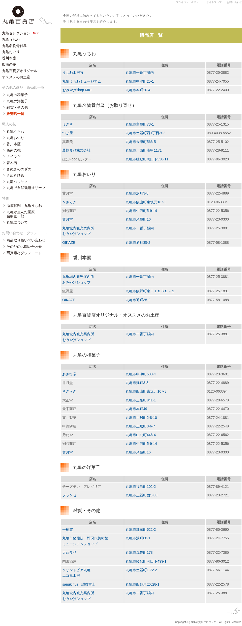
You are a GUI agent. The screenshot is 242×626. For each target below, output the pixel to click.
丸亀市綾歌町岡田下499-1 (146, 561)
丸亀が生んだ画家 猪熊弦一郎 (21, 214)
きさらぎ (69, 202)
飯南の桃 (9, 64)
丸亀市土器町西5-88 (141, 495)
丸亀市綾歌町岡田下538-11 (147, 159)
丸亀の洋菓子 (17, 101)
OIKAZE (68, 242)
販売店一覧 (15, 114)
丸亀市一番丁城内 (140, 72)
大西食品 (69, 552)
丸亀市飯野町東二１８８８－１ (150, 291)
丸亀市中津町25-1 (140, 81)
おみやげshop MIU (77, 90)
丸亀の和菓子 (17, 95)
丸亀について (17, 222)
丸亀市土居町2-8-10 (141, 418)
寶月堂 (67, 219)
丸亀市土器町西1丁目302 (145, 133)
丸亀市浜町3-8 (137, 193)
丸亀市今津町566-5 (141, 142)
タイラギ (14, 156)
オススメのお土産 (16, 77)
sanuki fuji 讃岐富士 (79, 584)
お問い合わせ (234, 2)
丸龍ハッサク (17, 182)
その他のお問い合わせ (24, 247)
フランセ (69, 495)
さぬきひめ (15, 175)
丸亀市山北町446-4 (141, 435)
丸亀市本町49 (136, 409)
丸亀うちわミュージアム (81, 81)
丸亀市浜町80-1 (138, 538)
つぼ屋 (67, 133)
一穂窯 (67, 529)
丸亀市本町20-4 (138, 90)
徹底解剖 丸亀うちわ (24, 206)
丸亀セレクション (16, 33)
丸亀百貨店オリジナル (19, 71)
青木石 (12, 163)
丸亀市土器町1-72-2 (141, 570)
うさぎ (67, 124)
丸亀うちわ (11, 39)
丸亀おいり (11, 52)
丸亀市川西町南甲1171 (144, 150)
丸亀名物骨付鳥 (14, 46)
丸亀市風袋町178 (139, 552)
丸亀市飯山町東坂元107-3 (146, 202)
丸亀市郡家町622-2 (141, 529)
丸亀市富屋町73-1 (140, 124)
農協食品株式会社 (76, 150)
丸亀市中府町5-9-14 (141, 211)
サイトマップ (214, 2)
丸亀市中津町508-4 (141, 374)
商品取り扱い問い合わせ (26, 240)
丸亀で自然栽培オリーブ (26, 188)
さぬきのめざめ (19, 169)
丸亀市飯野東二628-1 (142, 584)
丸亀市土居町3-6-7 (140, 426)
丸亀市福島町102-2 (141, 487)
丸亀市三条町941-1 (141, 400)
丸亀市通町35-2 (138, 242)
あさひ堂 (69, 374)
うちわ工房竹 (72, 72)
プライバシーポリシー (188, 2)
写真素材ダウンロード (24, 253)
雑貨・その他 (17, 107)
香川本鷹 (9, 58)
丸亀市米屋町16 (138, 219)
